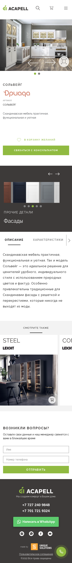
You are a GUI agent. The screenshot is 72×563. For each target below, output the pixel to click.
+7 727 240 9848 (36, 505)
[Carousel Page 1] (25, 206)
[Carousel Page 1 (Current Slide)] (35, 74)
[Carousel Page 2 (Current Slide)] (29, 206)
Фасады (13, 221)
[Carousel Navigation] (36, 17)
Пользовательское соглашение (36, 554)
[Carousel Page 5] (41, 206)
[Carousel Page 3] (33, 206)
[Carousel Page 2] (39, 74)
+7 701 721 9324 (36, 511)
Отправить (36, 469)
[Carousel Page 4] (37, 206)
